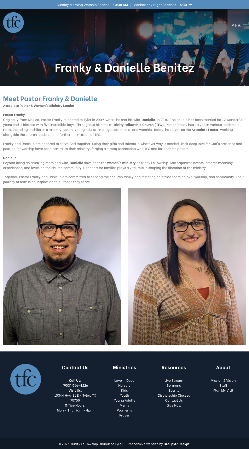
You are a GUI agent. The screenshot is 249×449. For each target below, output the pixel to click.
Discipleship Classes (174, 395)
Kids (124, 390)
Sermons (174, 385)
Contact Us (174, 400)
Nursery (124, 385)
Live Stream (173, 380)
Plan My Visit (223, 390)
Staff (223, 385)
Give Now (174, 405)
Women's (124, 410)
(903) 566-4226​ (75, 382)
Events (174, 390)
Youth (124, 395)
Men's (124, 405)
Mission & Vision (223, 380)
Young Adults (124, 400)
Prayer (124, 415)
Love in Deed (124, 380)
